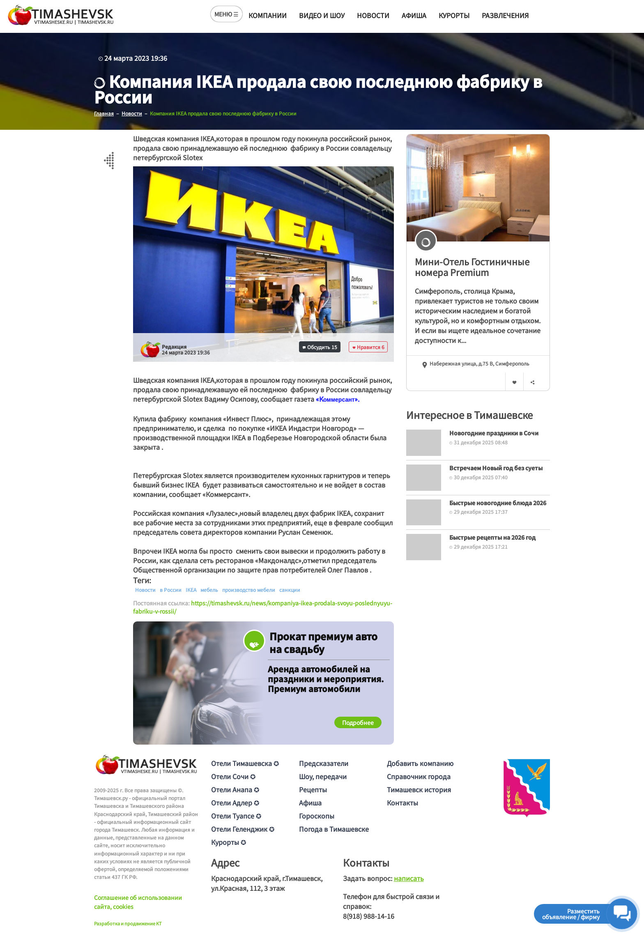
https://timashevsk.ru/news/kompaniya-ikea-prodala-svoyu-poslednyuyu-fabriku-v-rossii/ (262, 607)
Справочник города (419, 776)
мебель (209, 589)
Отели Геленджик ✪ (242, 829)
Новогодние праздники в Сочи (493, 433)
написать (409, 878)
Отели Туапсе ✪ (236, 816)
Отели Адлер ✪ (235, 802)
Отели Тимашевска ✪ (245, 763)
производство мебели (248, 589)
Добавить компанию (420, 763)
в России (171, 589)
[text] (338, 399)
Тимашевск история (419, 789)
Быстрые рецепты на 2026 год (492, 537)
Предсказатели (323, 763)
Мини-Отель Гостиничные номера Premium (472, 267)
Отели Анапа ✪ (235, 789)
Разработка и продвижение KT (128, 923)
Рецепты (313, 789)
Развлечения (505, 15)
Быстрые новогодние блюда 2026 (497, 503)
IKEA (191, 589)
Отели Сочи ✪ (233, 776)
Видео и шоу (322, 15)
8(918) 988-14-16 (368, 916)
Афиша (414, 15)
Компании (267, 15)
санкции (289, 589)
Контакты (402, 802)
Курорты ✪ (228, 842)
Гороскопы (316, 816)
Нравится (368, 346)
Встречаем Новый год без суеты (496, 468)
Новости (373, 15)
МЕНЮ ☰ (226, 14)
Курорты (454, 15)
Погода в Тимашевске (334, 829)
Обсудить (320, 346)
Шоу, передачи (323, 776)
